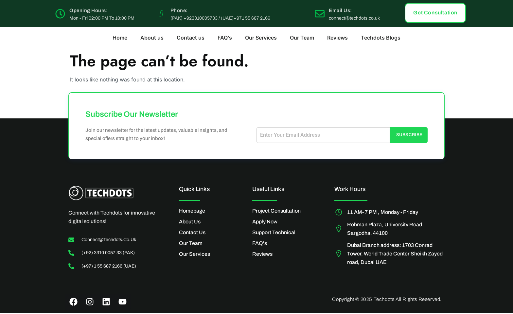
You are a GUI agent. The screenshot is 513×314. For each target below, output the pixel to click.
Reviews (337, 37)
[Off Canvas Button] (492, 64)
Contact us (190, 37)
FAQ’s (225, 37)
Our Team (302, 37)
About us (152, 37)
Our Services (261, 37)
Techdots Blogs (380, 37)
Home (120, 37)
